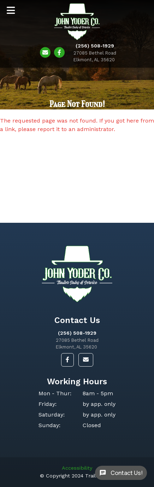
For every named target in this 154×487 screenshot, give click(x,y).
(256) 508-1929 (77, 333)
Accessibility (77, 468)
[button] (67, 360)
